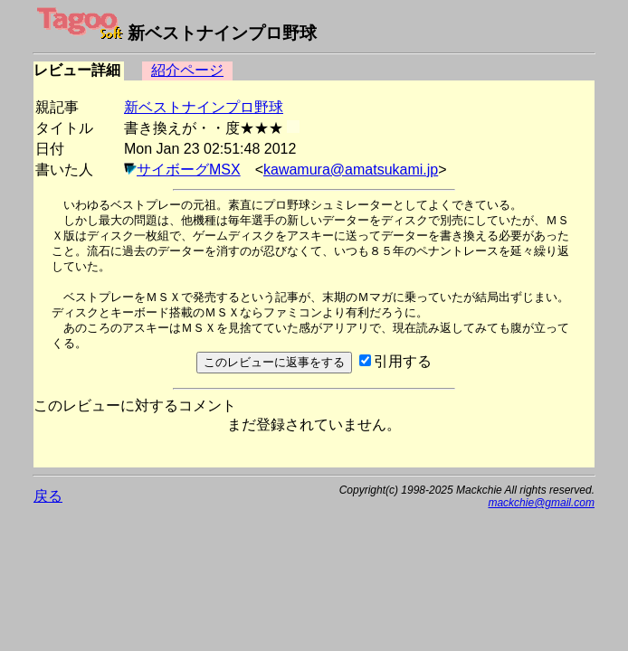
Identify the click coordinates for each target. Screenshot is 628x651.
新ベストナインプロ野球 (203, 107)
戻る (47, 496)
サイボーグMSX (189, 169)
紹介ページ (187, 70)
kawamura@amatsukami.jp (350, 169)
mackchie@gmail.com (541, 502)
